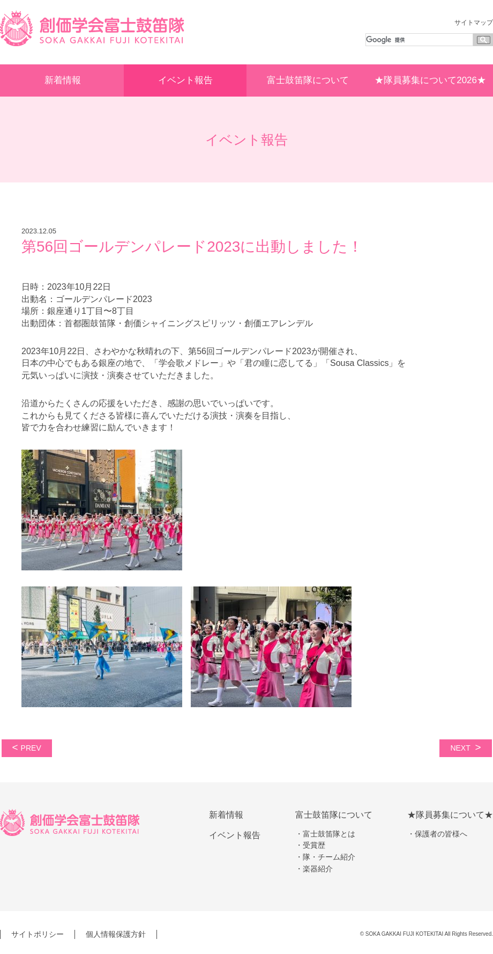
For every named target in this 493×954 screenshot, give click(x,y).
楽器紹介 (318, 868)
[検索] (418, 40)
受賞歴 (314, 845)
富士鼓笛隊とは (329, 834)
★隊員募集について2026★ (430, 80)
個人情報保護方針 (116, 934)
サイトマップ (473, 22)
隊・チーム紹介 (329, 857)
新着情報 (62, 80)
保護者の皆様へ (441, 834)
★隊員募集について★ (450, 814)
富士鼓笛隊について (308, 80)
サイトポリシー (37, 934)
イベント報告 (185, 80)
